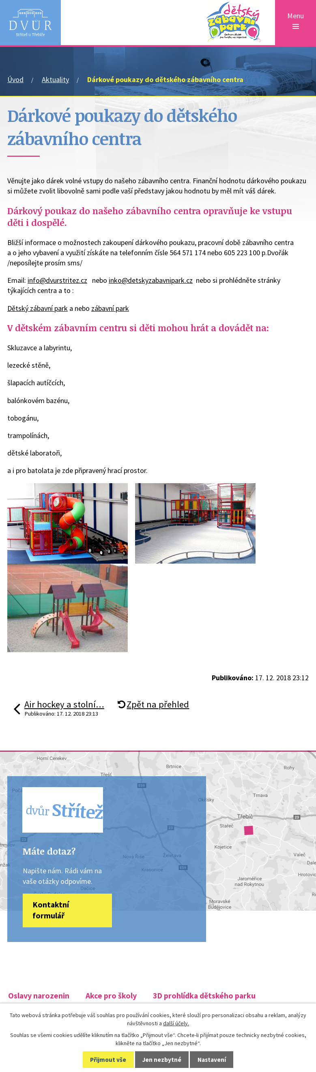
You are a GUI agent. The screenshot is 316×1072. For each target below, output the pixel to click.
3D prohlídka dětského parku (204, 996)
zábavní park (110, 308)
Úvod (15, 79)
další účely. (176, 1023)
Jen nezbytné (161, 1059)
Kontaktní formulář (50, 911)
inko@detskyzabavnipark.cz (151, 280)
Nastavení (212, 1059)
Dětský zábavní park (37, 308)
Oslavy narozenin (38, 996)
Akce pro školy (111, 996)
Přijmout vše (108, 1059)
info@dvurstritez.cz (57, 280)
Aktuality (55, 79)
